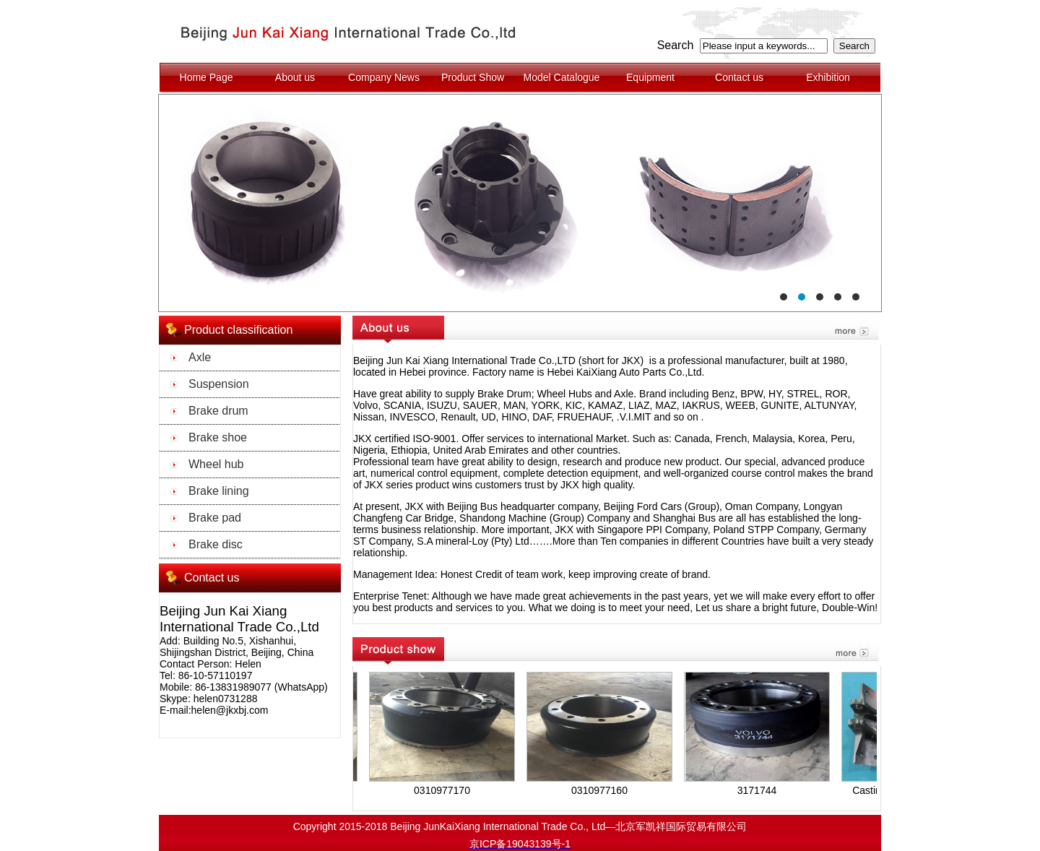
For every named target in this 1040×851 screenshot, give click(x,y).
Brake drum (218, 411)
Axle (199, 357)
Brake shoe (217, 437)
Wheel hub (216, 464)
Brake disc (215, 544)
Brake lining (218, 491)
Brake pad (214, 517)
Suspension (218, 384)
